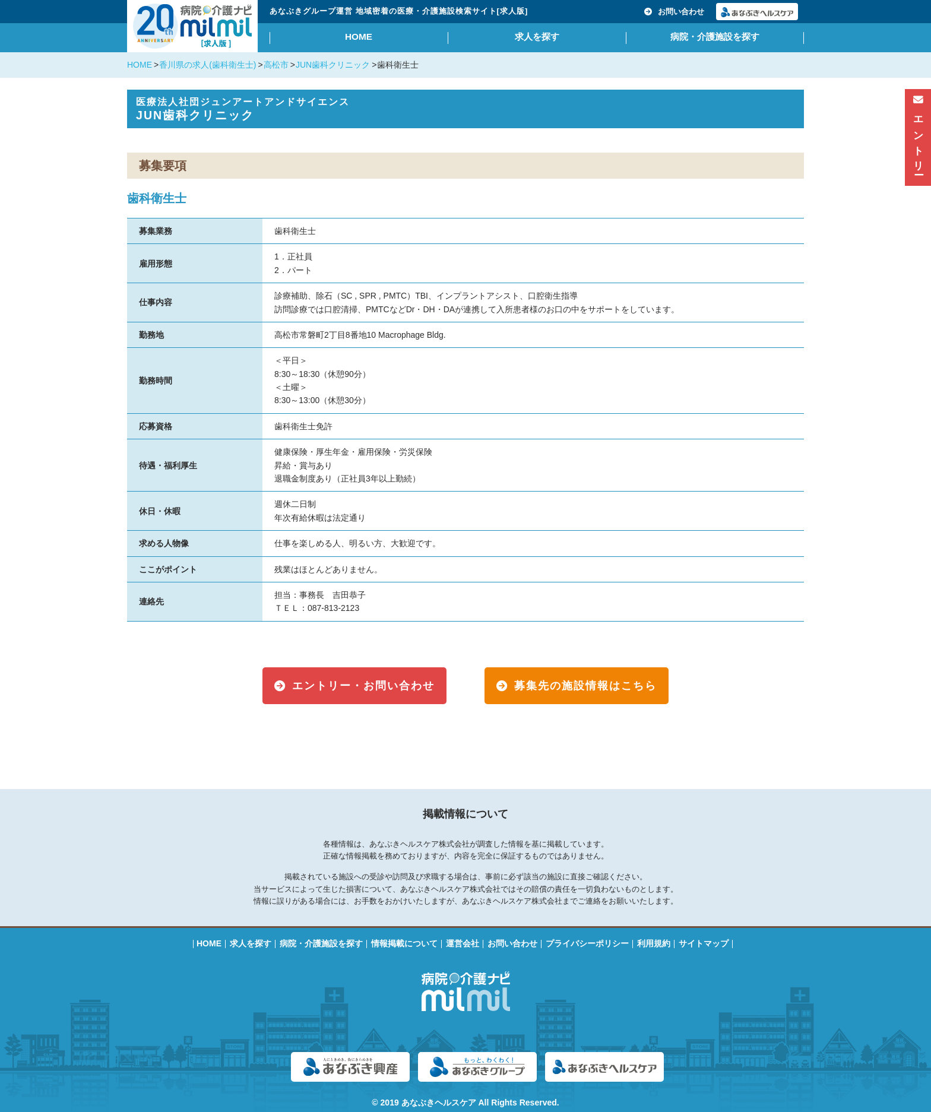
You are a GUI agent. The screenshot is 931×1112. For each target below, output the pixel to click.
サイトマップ (704, 943)
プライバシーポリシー (587, 943)
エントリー (918, 134)
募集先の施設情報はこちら (585, 686)
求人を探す (537, 36)
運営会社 (462, 943)
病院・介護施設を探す (714, 36)
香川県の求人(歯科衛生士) (207, 64)
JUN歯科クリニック (333, 64)
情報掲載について (404, 943)
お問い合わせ (674, 11)
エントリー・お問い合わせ (363, 686)
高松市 (276, 64)
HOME (358, 36)
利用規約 (653, 943)
